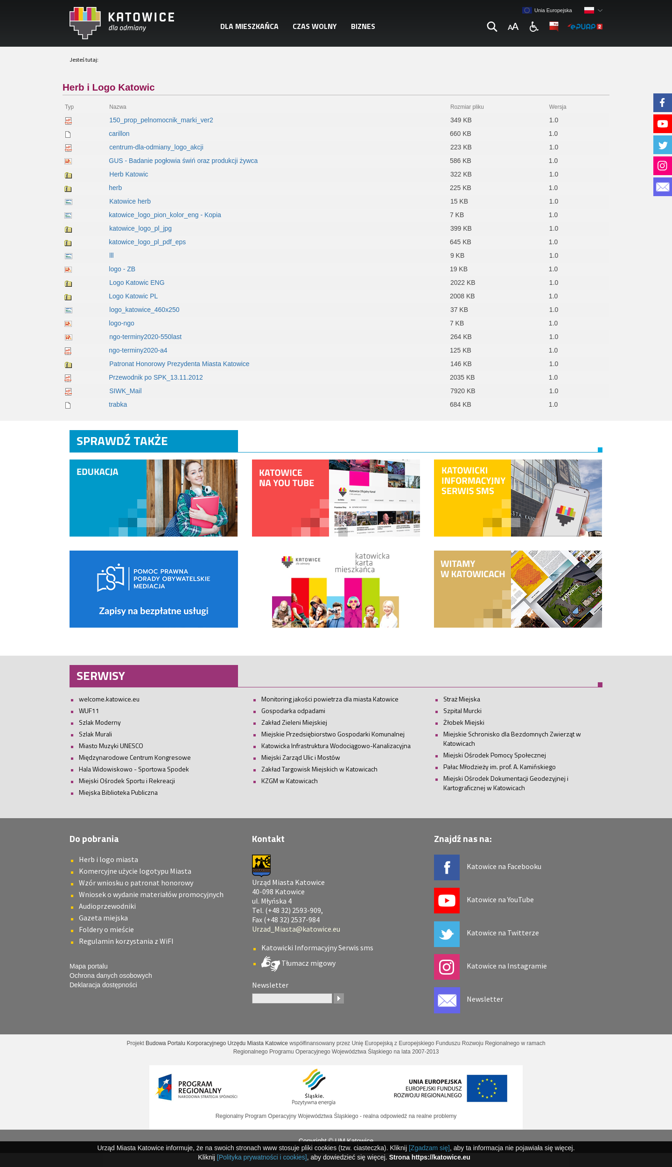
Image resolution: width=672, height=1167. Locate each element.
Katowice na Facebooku (504, 866)
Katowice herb (130, 201)
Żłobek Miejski (463, 722)
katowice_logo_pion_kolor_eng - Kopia (165, 215)
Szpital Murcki (462, 710)
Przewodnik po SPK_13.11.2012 (156, 377)
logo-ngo (121, 323)
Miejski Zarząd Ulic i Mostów (300, 757)
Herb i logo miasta (108, 859)
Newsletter (485, 999)
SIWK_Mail (125, 391)
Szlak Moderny (100, 722)
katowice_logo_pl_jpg (140, 228)
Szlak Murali (95, 734)
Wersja (558, 107)
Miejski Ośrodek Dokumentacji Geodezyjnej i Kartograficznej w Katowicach (505, 782)
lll (111, 255)
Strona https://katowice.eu (429, 1157)
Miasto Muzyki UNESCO (111, 745)
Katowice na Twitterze (503, 932)
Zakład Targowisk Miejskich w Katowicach (319, 769)
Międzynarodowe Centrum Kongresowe (135, 757)
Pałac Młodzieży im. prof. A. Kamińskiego (499, 766)
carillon (119, 133)
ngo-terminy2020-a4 (138, 350)
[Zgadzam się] (429, 1148)
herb (115, 187)
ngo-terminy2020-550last (145, 336)
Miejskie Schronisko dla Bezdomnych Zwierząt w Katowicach (512, 738)
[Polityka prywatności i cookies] (262, 1157)
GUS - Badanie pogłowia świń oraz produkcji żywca (183, 160)
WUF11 (89, 710)
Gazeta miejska (103, 917)
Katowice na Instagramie (507, 965)
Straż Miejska (461, 699)
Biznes (363, 26)
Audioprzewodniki (107, 906)
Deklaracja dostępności (103, 985)
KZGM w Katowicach (289, 780)
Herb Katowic (128, 174)
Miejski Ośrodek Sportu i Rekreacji (127, 780)
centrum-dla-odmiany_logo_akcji (156, 147)
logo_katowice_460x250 (144, 309)
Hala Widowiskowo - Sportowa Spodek (134, 769)
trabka (118, 404)
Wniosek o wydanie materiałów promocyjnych (151, 894)
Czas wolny (315, 26)
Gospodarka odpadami (293, 710)
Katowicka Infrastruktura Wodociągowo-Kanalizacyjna (336, 745)
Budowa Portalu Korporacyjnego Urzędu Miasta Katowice (217, 1043)
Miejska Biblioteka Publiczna (118, 792)
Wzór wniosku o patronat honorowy (136, 882)
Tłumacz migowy (308, 962)
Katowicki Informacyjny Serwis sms (317, 947)
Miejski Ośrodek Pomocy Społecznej (494, 755)
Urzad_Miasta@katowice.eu (296, 929)
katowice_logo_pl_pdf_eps (147, 242)
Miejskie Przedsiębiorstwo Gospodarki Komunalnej (333, 734)
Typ (69, 107)
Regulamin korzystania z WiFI (126, 941)
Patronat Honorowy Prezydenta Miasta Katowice (179, 364)
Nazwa (117, 107)
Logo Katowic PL (133, 296)
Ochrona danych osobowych (111, 975)
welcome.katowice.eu (109, 699)
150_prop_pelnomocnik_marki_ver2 (161, 120)
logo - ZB (122, 269)
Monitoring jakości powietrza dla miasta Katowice (330, 699)
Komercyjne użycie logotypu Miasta (135, 871)
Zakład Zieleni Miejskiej (294, 722)
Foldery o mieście (106, 929)
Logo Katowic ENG (136, 282)
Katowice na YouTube (500, 899)
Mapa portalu (89, 966)
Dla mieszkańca (249, 26)
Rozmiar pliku (467, 107)
